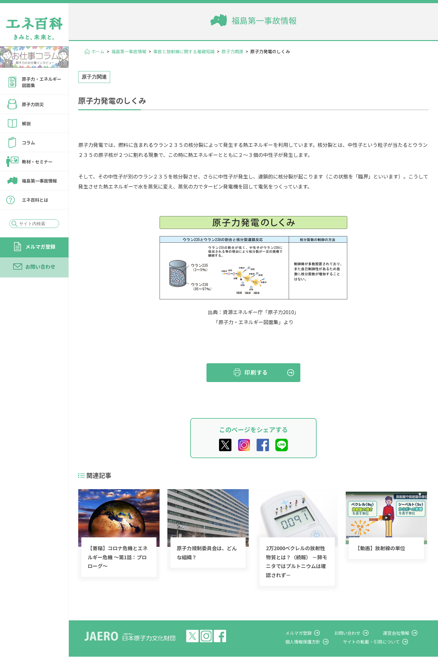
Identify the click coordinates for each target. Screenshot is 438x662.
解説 (26, 123)
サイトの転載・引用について (381, 642)
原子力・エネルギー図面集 (41, 82)
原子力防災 (33, 104)
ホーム (97, 51)
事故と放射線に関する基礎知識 (184, 51)
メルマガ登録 (40, 246)
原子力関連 (232, 51)
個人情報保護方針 (317, 642)
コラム (28, 142)
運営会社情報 (401, 633)
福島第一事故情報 (39, 181)
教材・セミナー (37, 161)
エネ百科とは (35, 200)
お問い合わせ (40, 266)
